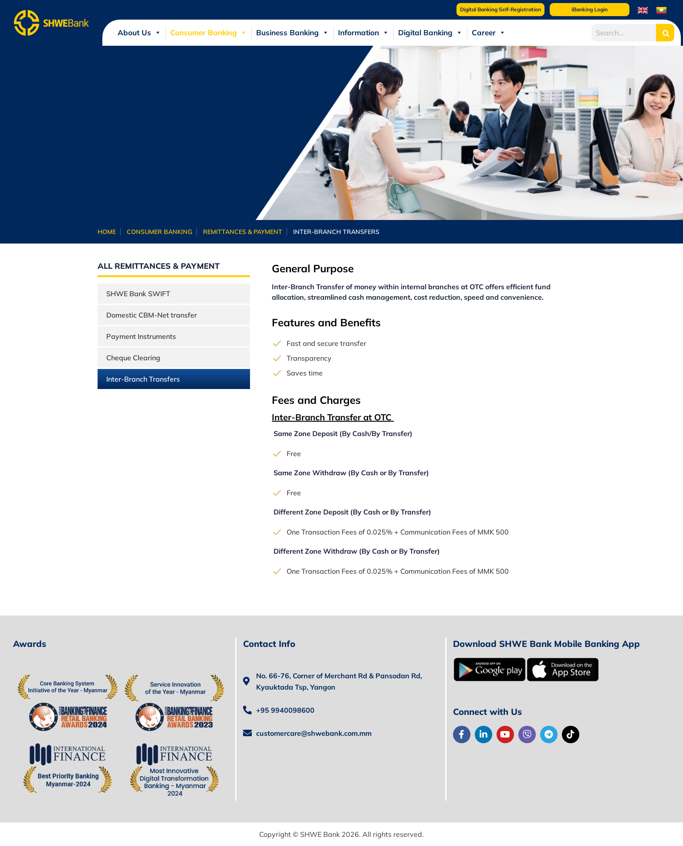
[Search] (665, 32)
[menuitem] (642, 9)
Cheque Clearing (133, 357)
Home (107, 232)
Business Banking (292, 32)
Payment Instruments (141, 336)
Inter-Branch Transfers (143, 379)
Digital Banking (430, 32)
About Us (139, 32)
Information (363, 32)
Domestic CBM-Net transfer (151, 315)
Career (489, 32)
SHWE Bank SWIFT (138, 293)
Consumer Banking (208, 32)
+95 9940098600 (285, 710)
